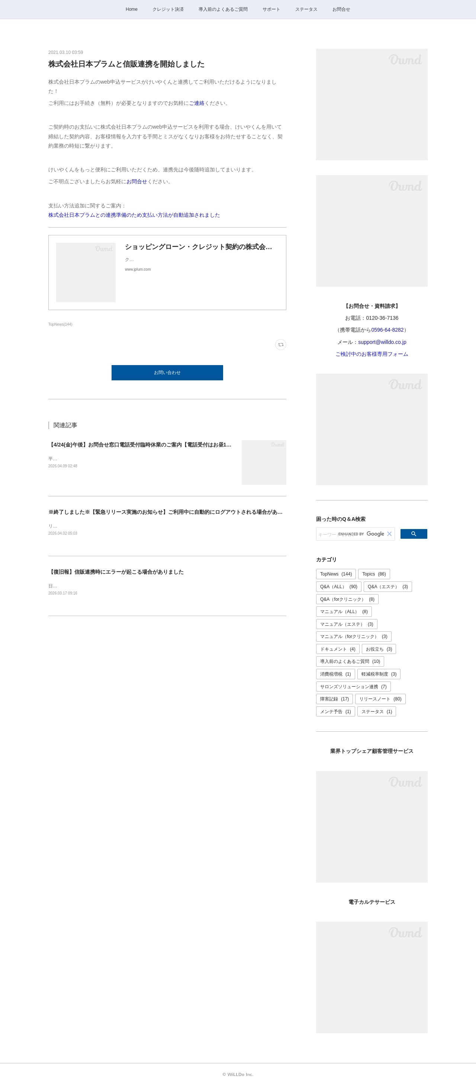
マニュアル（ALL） (344, 611)
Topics (374, 574)
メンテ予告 (335, 711)
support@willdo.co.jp (382, 342)
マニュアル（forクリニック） (353, 636)
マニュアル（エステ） (346, 624)
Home (132, 9)
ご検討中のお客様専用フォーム (371, 354)
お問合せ (341, 9)
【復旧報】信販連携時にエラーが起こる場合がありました (116, 572)
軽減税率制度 (379, 674)
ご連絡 (197, 103)
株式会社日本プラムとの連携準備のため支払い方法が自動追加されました (134, 215)
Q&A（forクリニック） (347, 599)
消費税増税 (335, 674)
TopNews (336, 574)
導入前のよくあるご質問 (223, 9)
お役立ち (379, 649)
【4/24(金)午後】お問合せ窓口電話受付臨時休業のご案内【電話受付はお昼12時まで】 (149, 445)
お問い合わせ (167, 373)
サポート (271, 9)
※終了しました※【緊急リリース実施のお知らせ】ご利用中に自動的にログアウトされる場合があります (170, 512)
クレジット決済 (168, 9)
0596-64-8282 (387, 330)
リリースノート (380, 699)
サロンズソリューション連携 (353, 686)
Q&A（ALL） (338, 586)
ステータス (306, 9)
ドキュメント (338, 649)
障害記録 (334, 699)
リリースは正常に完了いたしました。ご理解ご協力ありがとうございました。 (126, 526)
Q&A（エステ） (388, 586)
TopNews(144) (60, 324)
